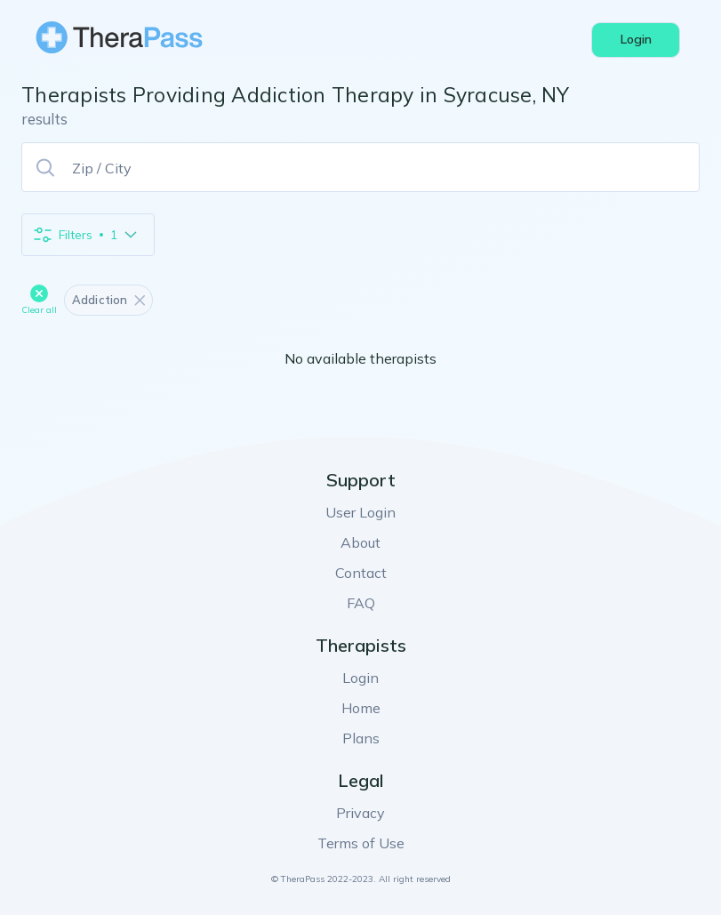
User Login (360, 512)
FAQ (361, 603)
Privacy (360, 813)
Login (360, 677)
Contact (361, 573)
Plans (361, 738)
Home (361, 708)
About (360, 542)
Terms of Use (361, 843)
